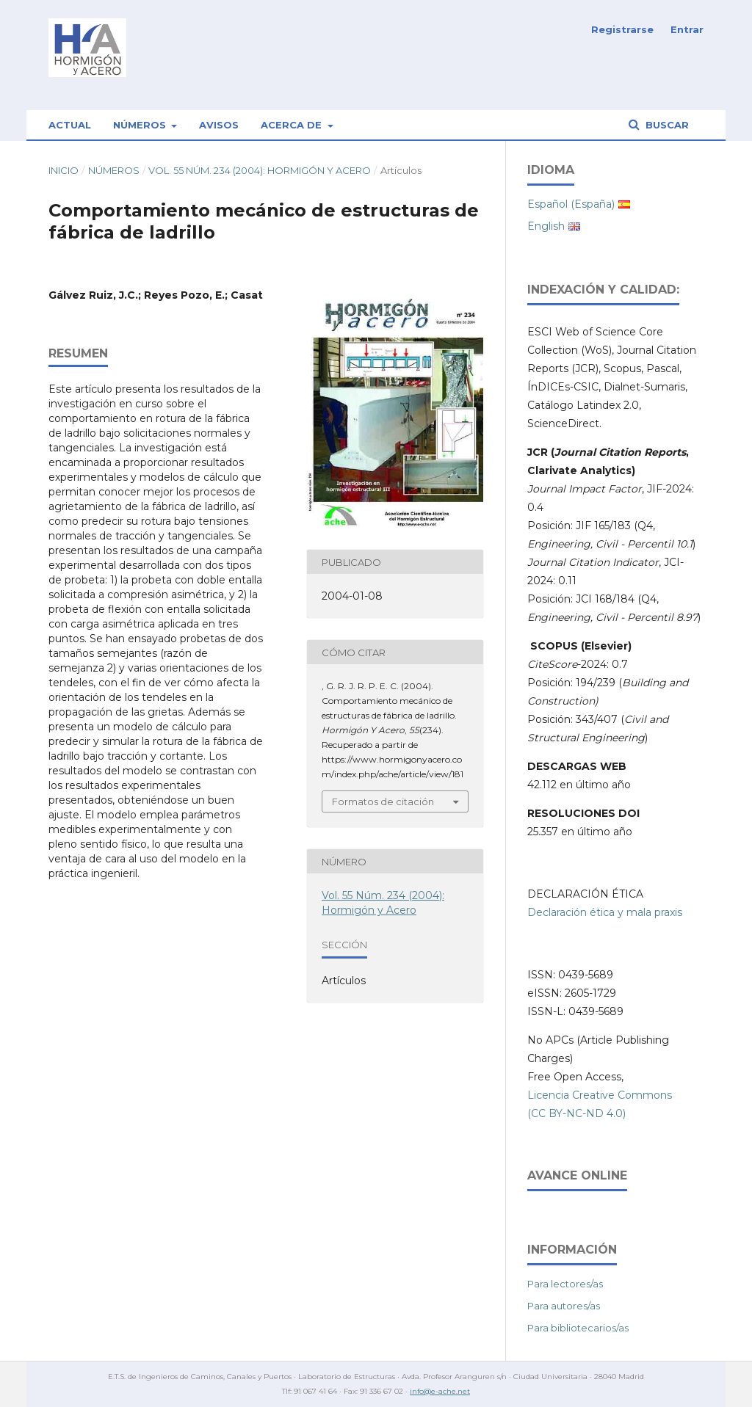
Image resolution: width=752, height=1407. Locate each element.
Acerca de (293, 125)
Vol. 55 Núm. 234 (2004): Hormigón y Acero (259, 170)
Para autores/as (563, 1306)
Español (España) (571, 204)
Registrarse (622, 29)
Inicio (63, 170)
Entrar (687, 29)
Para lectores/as (565, 1284)
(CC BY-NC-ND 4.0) (576, 1113)
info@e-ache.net (440, 1391)
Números (141, 125)
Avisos (219, 125)
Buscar (666, 125)
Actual (69, 125)
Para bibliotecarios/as (578, 1328)
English (546, 226)
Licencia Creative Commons (599, 1095)
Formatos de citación (383, 801)
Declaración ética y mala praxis (604, 912)
